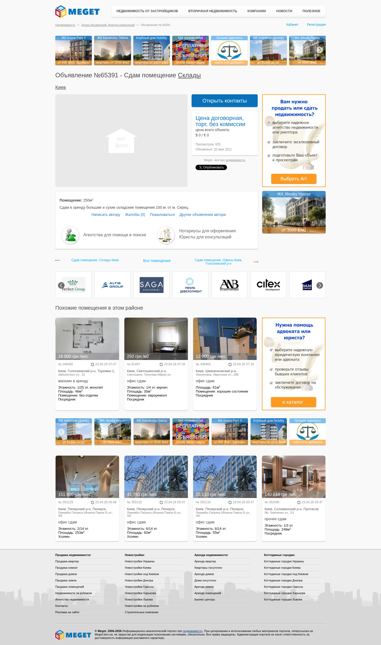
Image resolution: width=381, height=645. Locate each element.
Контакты (61, 605)
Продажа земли (65, 580)
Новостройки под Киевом (142, 574)
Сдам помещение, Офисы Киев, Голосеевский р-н (218, 262)
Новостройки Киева (138, 567)
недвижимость (235, 160)
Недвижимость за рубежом (73, 593)
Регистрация (316, 24)
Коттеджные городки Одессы (283, 586)
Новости (284, 11)
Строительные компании (141, 612)
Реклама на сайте (67, 612)
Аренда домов (204, 574)
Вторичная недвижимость (212, 11)
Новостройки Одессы (139, 586)
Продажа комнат (66, 567)
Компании (256, 11)
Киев (60, 87)
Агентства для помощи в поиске (114, 235)
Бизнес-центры (204, 599)
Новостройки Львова (139, 599)
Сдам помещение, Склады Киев (95, 260)
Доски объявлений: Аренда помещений (108, 24)
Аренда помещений (207, 593)
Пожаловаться (162, 214)
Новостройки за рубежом (142, 605)
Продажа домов (66, 574)
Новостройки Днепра (139, 580)
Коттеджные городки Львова (283, 599)
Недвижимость (65, 24)
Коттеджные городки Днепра (283, 580)
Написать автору (106, 214)
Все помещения (156, 261)
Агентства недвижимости (72, 599)
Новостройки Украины (140, 561)
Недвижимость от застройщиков (147, 11)
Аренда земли (204, 586)
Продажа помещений (69, 586)
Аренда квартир (205, 561)
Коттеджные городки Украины (284, 561)
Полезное (311, 11)
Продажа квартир (67, 561)
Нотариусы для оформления (207, 231)
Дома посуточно (205, 580)
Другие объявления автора (202, 214)
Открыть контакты (224, 101)
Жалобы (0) (135, 214)
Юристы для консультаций (205, 237)
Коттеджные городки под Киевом (286, 574)
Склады (189, 75)
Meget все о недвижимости (73, 635)
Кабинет (292, 24)
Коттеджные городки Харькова (284, 593)
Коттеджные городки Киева (282, 567)
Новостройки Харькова (140, 593)
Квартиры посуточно (208, 567)
